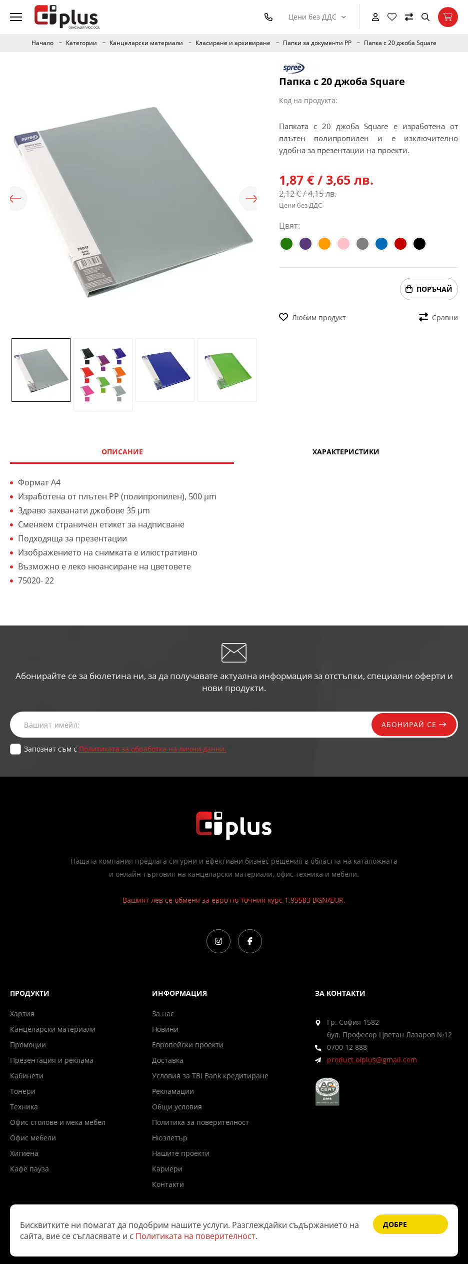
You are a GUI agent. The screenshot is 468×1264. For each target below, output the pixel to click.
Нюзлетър (170, 1137)
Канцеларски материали (146, 43)
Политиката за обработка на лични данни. (152, 749)
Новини (165, 1029)
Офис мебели (33, 1137)
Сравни (438, 317)
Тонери (23, 1091)
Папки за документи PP (317, 43)
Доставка (168, 1060)
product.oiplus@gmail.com (372, 1059)
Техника (24, 1106)
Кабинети (27, 1075)
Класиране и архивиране (233, 43)
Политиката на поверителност (196, 1235)
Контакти (168, 1184)
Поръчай (429, 289)
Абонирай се (414, 724)
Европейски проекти (188, 1044)
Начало (43, 43)
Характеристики (346, 451)
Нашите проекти (181, 1153)
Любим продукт (312, 317)
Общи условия (177, 1106)
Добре (395, 1224)
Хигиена (24, 1153)
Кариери (167, 1168)
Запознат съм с (125, 749)
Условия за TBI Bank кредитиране (210, 1075)
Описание (122, 451)
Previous (15, 198)
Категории (81, 43)
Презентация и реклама (52, 1060)
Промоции (28, 1044)
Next (251, 198)
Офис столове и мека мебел (58, 1122)
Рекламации (173, 1091)
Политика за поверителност (200, 1122)
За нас (163, 1013)
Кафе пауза (29, 1168)
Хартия (22, 1013)
